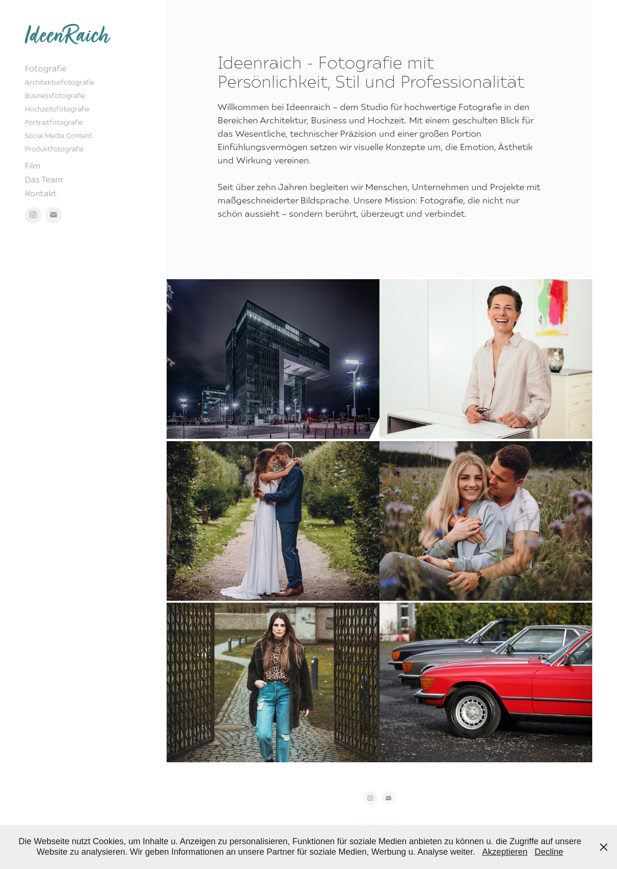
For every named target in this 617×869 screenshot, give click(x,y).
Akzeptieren (504, 852)
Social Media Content (58, 135)
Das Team (44, 179)
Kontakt (41, 193)
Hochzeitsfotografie (57, 109)
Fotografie (46, 68)
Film (32, 165)
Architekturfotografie (59, 82)
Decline (549, 852)
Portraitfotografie (54, 122)
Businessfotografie (55, 95)
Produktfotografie (54, 149)
